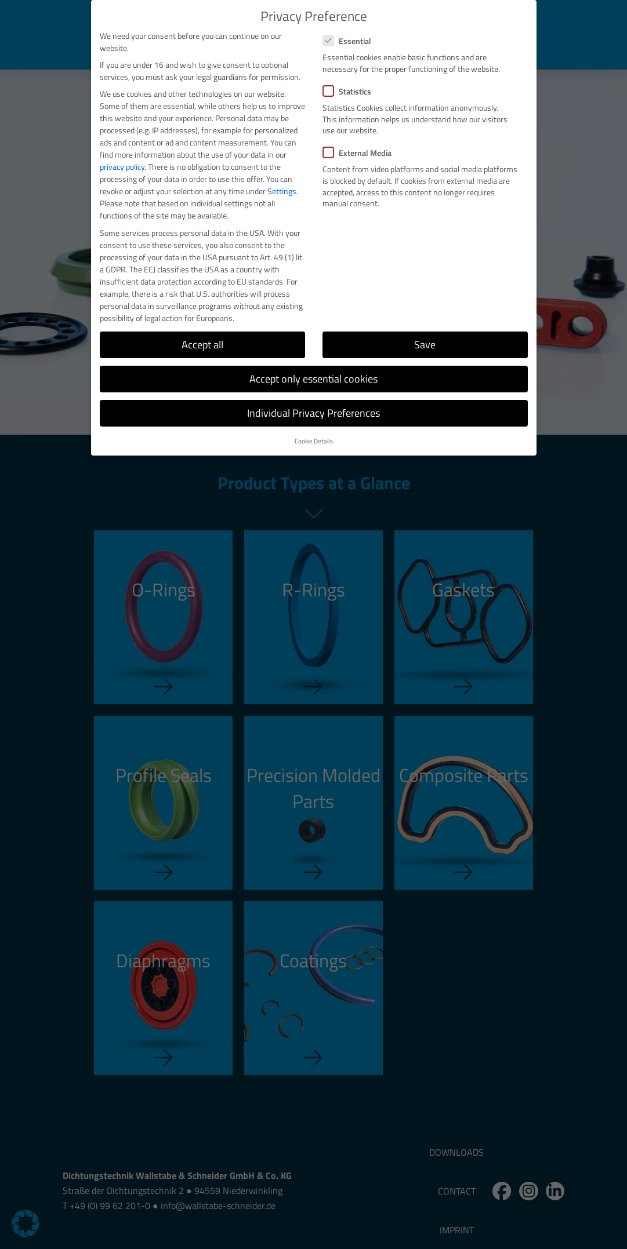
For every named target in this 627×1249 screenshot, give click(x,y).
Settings (281, 191)
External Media (360, 153)
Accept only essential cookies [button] (313, 379)
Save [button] (425, 344)
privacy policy (122, 167)
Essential (350, 41)
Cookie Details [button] (314, 441)
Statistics (350, 91)
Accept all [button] (202, 344)
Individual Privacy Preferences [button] (313, 413)
